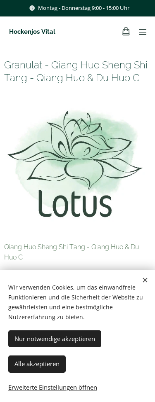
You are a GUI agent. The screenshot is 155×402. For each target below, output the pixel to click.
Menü (142, 32)
